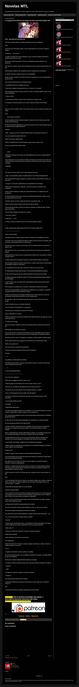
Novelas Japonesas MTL (21, 14)
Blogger (41, 675)
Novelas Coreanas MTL (9, 14)
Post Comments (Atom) (13, 657)
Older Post (49, 655)
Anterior (22, 616)
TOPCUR (13, 663)
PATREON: (9, 597)
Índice (28, 616)
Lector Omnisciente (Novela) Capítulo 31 (63, 45)
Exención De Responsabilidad (54, 14)
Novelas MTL (16, 6)
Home (29, 655)
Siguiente (34, 616)
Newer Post (7, 655)
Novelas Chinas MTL (32, 14)
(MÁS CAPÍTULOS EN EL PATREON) (18, 601)
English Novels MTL (42, 14)
